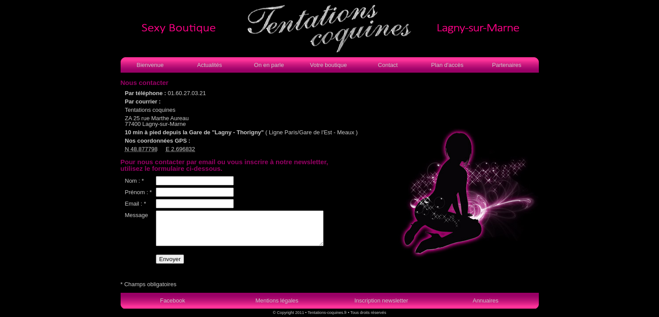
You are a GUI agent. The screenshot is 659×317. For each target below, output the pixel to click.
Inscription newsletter (381, 300)
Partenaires (506, 65)
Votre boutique (328, 65)
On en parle (269, 65)
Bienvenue (149, 65)
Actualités (209, 65)
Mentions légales (276, 300)
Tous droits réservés (367, 312)
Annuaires (486, 300)
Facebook (172, 300)
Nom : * (134, 180)
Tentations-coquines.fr (327, 312)
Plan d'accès (447, 65)
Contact (388, 65)
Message (136, 215)
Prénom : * (138, 192)
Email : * (135, 203)
